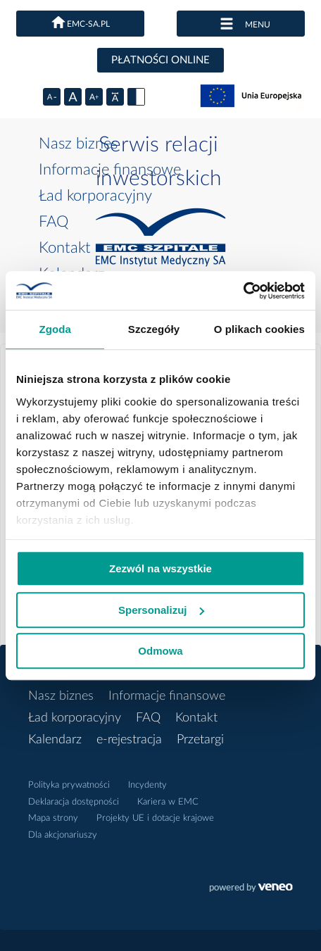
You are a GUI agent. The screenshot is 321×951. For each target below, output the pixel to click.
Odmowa (160, 651)
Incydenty (147, 785)
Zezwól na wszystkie (160, 568)
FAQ (53, 221)
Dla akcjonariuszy (62, 835)
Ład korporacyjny (95, 195)
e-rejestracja (129, 739)
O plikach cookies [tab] (259, 329)
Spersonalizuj (161, 610)
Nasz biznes (78, 143)
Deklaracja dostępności (73, 802)
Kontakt (65, 248)
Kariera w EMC (168, 802)
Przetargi (200, 739)
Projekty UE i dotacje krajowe (155, 818)
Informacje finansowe (110, 169)
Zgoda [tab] (55, 329)
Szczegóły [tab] (154, 329)
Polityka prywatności (69, 785)
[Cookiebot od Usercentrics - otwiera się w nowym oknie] (243, 291)
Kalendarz (55, 739)
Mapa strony (53, 818)
